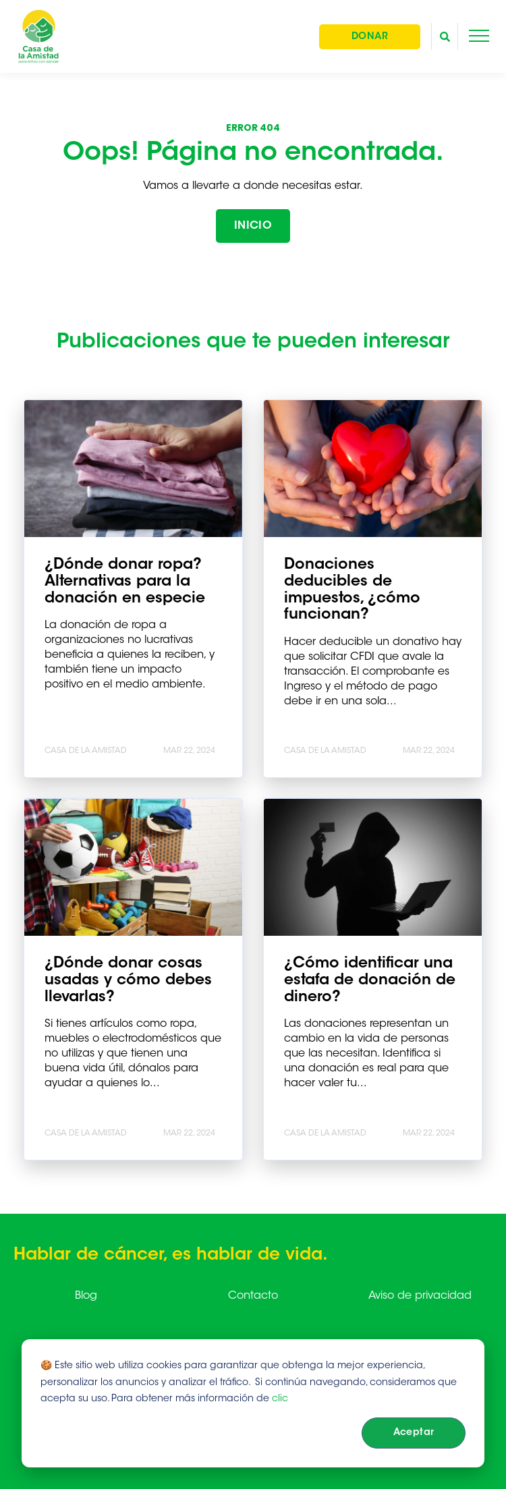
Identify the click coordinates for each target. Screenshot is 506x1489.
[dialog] (253, 1403)
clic (280, 1399)
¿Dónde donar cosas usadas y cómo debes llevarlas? (128, 981)
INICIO (253, 226)
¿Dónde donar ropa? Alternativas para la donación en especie (125, 582)
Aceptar (413, 1433)
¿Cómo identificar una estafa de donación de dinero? (369, 981)
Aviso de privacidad (420, 1296)
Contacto (253, 1296)
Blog (86, 1296)
